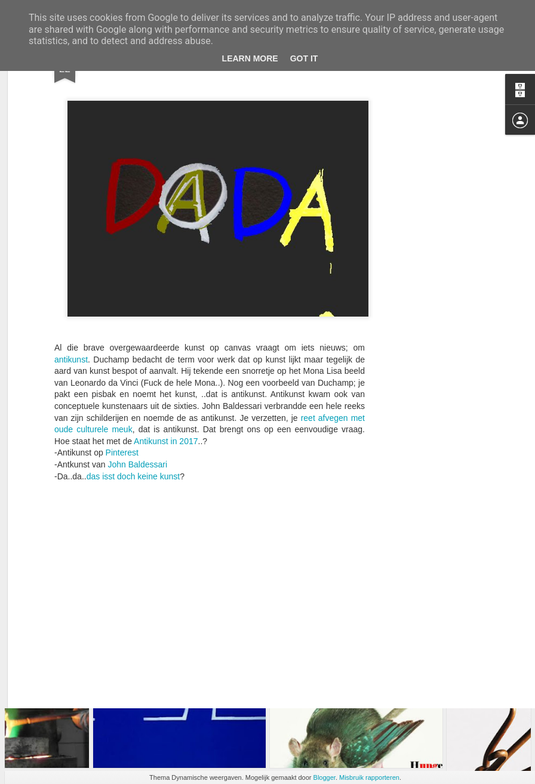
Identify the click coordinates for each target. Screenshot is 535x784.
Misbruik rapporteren (369, 777)
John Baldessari (138, 379)
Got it (304, 58)
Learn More (250, 58)
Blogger (324, 777)
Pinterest (122, 367)
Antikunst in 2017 (166, 356)
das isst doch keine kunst (133, 390)
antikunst (71, 273)
